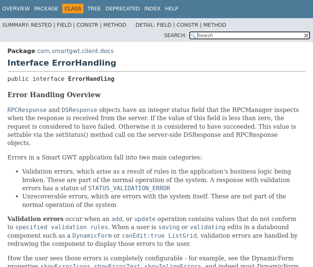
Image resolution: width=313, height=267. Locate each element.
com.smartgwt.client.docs (75, 51)
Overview (16, 8)
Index (152, 8)
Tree (94, 8)
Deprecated (122, 8)
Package (46, 8)
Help (171, 8)
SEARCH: (175, 35)
